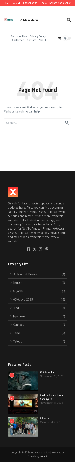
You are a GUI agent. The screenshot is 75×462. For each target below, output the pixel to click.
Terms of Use (19, 36)
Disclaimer (17, 40)
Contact (31, 40)
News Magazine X (37, 456)
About (42, 40)
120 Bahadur (47, 372)
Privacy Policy (38, 36)
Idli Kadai (45, 418)
